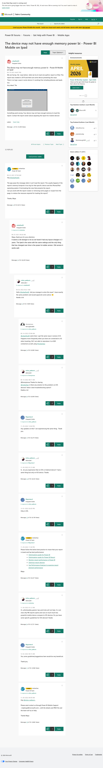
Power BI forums (12, 35)
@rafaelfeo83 (14, 178)
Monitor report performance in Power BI (42, 560)
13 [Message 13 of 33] (27, 517)
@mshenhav (41, 344)
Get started (86, 27)
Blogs (70, 14)
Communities (61, 14)
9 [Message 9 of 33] (26, 624)
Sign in (80, 19)
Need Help (16, 122)
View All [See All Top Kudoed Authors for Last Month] (73, 144)
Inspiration (44, 14)
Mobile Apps (63, 35)
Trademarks (98, 754)
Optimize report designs (37, 563)
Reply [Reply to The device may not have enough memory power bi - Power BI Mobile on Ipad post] (59, 134)
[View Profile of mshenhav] (22, 168)
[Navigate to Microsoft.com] (7, 14)
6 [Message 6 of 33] (26, 396)
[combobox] (76, 24)
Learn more (6, 8)
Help (86, 19)
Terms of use (89, 754)
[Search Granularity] (44, 24)
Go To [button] (93, 19)
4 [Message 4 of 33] (22, 304)
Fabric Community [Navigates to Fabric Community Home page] (22, 14)
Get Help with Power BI (44, 35)
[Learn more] (76, 87)
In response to (18, 230)
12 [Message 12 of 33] (27, 479)
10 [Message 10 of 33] (27, 722)
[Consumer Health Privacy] (26, 761)
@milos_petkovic (29, 700)
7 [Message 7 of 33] (26, 438)
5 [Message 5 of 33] (26, 350)
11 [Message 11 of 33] (27, 668)
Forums (35, 14)
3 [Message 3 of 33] (17, 260)
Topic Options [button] (57, 52)
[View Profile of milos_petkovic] (25, 280)
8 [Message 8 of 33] (26, 578)
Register (72, 19)
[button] (45, 52)
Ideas (52, 14)
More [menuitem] (76, 14)
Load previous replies (35, 156)
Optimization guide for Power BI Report (42, 557)
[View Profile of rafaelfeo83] (15, 61)
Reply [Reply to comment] (59, 212)
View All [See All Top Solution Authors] (73, 115)
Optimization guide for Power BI (39, 555)
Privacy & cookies (77, 754)
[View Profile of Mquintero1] (29, 417)
